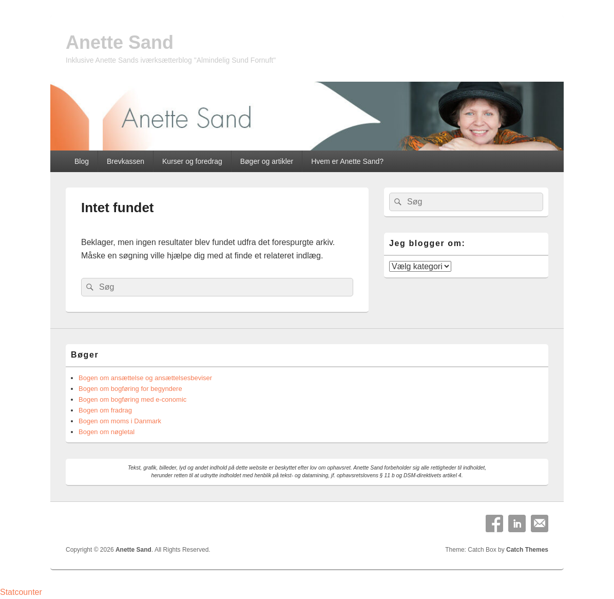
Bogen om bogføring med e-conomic (132, 399)
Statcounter (21, 592)
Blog (81, 161)
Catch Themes (527, 549)
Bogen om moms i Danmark (120, 421)
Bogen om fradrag (105, 410)
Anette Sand (120, 42)
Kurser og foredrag (192, 161)
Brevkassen (125, 161)
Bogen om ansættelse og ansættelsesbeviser (145, 378)
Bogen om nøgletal (107, 432)
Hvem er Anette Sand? (347, 161)
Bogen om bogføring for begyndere (130, 388)
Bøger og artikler (266, 161)
